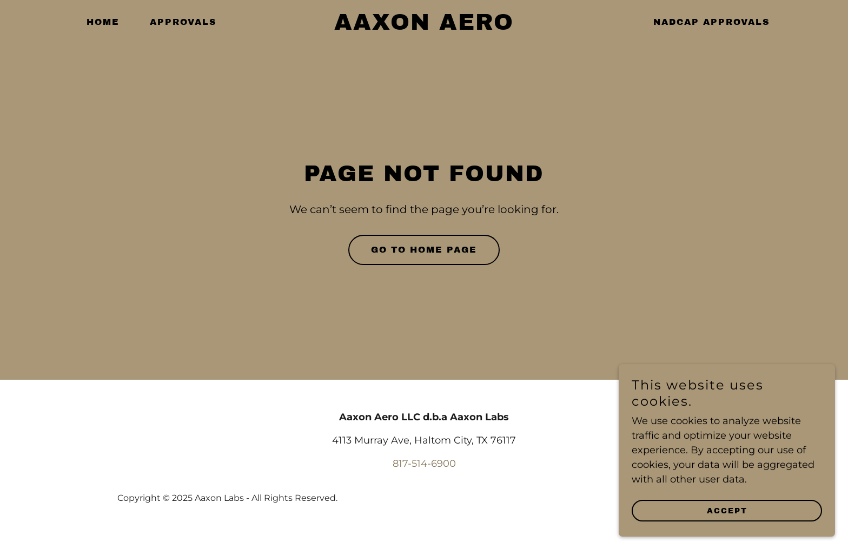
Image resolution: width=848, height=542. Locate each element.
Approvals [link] (183, 22)
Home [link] (103, 22)
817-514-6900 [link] (424, 464)
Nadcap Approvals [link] (711, 22)
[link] (424, 26)
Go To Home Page (424, 249)
